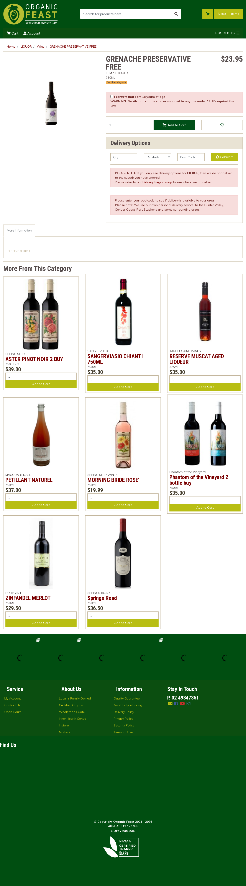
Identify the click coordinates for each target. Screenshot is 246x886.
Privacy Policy (123, 719)
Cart (12, 33)
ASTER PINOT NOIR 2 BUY (34, 359)
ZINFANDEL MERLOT (28, 598)
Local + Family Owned (75, 698)
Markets (64, 732)
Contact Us (12, 705)
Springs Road (102, 598)
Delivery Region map (157, 182)
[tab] (19, 230)
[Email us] (170, 703)
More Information (19, 230)
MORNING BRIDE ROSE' (113, 480)
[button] (222, 125)
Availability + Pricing (128, 705)
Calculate (224, 157)
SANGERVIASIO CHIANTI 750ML (115, 359)
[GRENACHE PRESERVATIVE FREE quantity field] (126, 125)
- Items (228, 14)
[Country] (157, 157)
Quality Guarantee (127, 698)
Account (31, 33)
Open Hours (12, 712)
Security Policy (124, 725)
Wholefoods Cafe (72, 712)
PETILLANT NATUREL (28, 480)
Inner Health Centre (73, 719)
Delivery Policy (124, 712)
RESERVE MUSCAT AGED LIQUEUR (196, 359)
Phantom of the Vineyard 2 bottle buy (198, 480)
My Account (12, 698)
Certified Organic (116, 82)
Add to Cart (174, 125)
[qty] (124, 157)
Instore (64, 725)
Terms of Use (123, 732)
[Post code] (191, 157)
